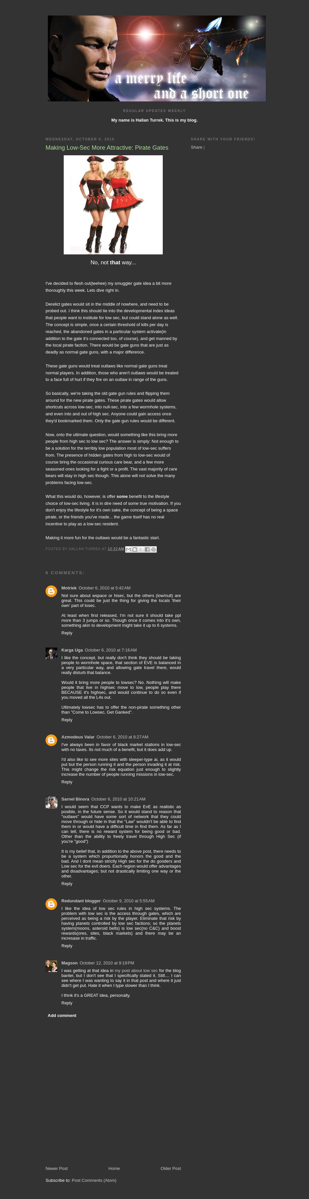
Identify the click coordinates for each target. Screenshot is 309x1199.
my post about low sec (136, 970)
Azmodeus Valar (77, 736)
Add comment (62, 1015)
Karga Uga (72, 650)
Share (196, 147)
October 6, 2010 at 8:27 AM (122, 736)
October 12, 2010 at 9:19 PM (107, 962)
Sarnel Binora (75, 799)
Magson (69, 962)
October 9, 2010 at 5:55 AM (128, 900)
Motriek (69, 587)
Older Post (171, 1168)
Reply (66, 632)
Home (114, 1168)
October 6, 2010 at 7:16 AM (111, 650)
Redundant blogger (81, 900)
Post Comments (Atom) (94, 1180)
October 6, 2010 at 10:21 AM (118, 799)
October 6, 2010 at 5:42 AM (104, 587)
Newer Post (57, 1168)
